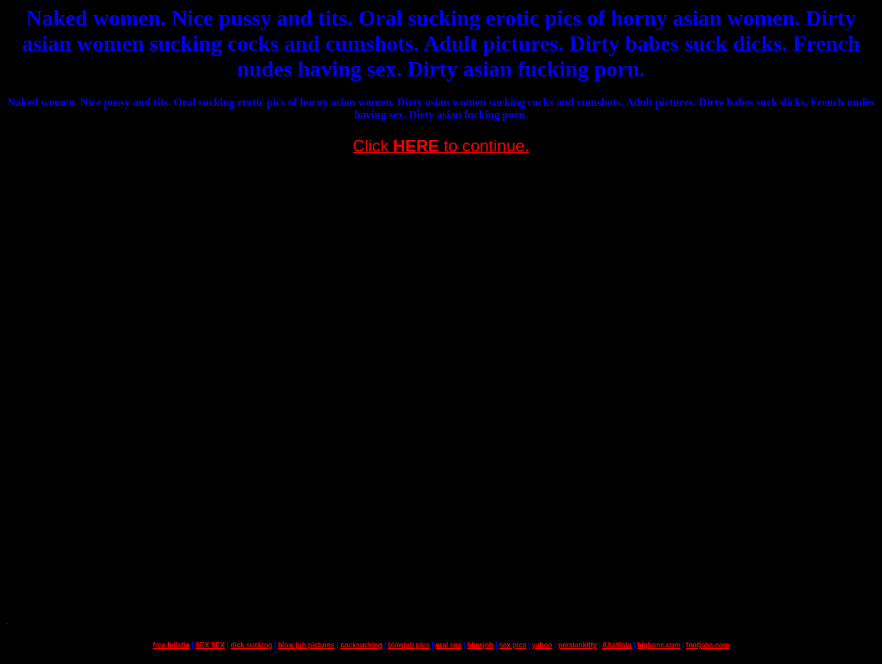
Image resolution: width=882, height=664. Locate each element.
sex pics (512, 645)
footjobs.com (708, 645)
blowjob (480, 645)
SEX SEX (210, 645)
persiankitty (577, 645)
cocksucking (361, 645)
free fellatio (171, 645)
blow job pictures (306, 645)
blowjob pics (409, 645)
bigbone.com (658, 645)
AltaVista (617, 645)
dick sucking (252, 645)
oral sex (448, 645)
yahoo (542, 645)
